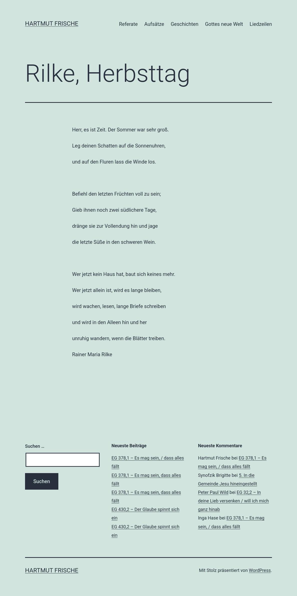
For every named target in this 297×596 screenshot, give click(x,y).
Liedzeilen (261, 24)
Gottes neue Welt (224, 24)
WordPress (260, 570)
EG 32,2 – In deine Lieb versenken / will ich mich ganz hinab (233, 501)
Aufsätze (154, 24)
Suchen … (34, 446)
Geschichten (185, 24)
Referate (128, 24)
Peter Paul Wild (213, 492)
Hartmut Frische (51, 23)
